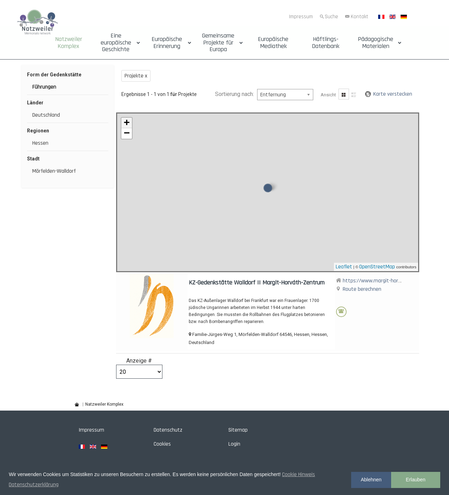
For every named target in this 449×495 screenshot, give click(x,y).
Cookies (162, 444)
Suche (331, 16)
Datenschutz (168, 430)
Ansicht (328, 94)
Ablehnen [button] (371, 479)
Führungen (44, 87)
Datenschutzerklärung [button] (34, 484)
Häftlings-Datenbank (325, 43)
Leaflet (344, 266)
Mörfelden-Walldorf (54, 171)
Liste (354, 94)
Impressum (301, 16)
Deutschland (46, 115)
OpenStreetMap (377, 266)
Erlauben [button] (415, 479)
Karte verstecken (392, 94)
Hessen (40, 143)
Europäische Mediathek (273, 43)
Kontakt (359, 16)
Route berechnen (362, 289)
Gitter (344, 94)
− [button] (126, 133)
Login (234, 444)
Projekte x (136, 76)
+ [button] (126, 123)
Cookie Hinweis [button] (298, 474)
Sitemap (238, 430)
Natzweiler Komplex (68, 43)
